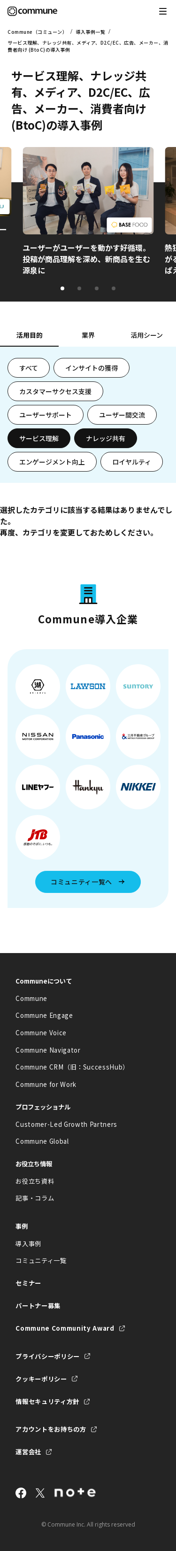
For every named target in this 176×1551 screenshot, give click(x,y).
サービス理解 (39, 438)
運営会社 (28, 1451)
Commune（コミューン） (37, 31)
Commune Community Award (64, 1328)
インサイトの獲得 (91, 367)
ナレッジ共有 (105, 438)
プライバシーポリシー (47, 1356)
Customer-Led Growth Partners (66, 1124)
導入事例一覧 (90, 31)
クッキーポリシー (41, 1378)
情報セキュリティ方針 (47, 1401)
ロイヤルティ (131, 461)
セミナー (28, 1283)
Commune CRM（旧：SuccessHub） (72, 1066)
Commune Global (42, 1141)
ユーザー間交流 (122, 414)
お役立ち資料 (34, 1181)
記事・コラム (34, 1198)
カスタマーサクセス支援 (55, 391)
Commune (31, 998)
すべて (28, 367)
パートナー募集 (38, 1305)
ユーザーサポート (45, 414)
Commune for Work (46, 1084)
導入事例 (28, 1243)
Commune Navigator (47, 1050)
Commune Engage (44, 1015)
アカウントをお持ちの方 (50, 1429)
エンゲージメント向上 (52, 461)
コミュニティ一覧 (40, 1260)
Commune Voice (41, 1032)
